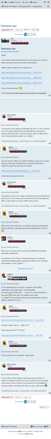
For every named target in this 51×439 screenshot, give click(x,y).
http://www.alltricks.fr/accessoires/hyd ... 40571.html (21, 83)
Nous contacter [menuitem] (37, 426)
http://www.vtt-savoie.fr (25, 268)
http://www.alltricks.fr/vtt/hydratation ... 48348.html (20, 171)
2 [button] (28, 34)
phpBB (19, 431)
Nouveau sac (9, 25)
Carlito (9, 237)
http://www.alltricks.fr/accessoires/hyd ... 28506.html (21, 78)
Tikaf (12, 39)
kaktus (11, 147)
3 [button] (31, 34)
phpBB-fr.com (29, 434)
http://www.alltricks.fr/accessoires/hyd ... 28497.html (21, 72)
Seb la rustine (11, 115)
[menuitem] (7, 2)
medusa (10, 274)
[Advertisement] (25, 16)
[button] (34, 34)
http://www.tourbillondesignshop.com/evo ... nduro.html (22, 320)
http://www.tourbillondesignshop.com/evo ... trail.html (22, 335)
